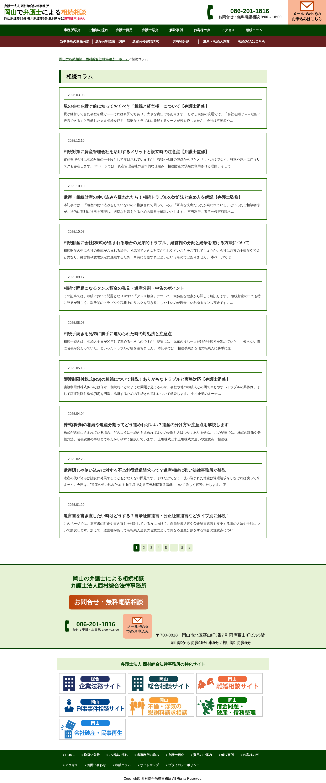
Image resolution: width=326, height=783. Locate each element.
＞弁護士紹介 (174, 755)
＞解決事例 (226, 755)
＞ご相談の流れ (117, 755)
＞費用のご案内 (201, 755)
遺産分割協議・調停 (110, 41)
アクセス (228, 30)
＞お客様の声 (249, 755)
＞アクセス (70, 765)
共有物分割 (181, 41)
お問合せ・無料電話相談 (108, 601)
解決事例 (176, 30)
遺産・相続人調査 (216, 41)
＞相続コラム (121, 765)
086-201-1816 (249, 10)
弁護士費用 (124, 30)
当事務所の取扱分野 (75, 41)
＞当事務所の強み (146, 755)
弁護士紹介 (150, 30)
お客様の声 (202, 30)
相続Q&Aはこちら (251, 41)
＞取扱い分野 (90, 755)
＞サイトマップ (148, 765)
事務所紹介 (72, 30)
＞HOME (68, 755)
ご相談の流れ (98, 30)
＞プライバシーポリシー (182, 765)
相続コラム (254, 30)
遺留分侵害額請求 (145, 41)
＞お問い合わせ (95, 765)
